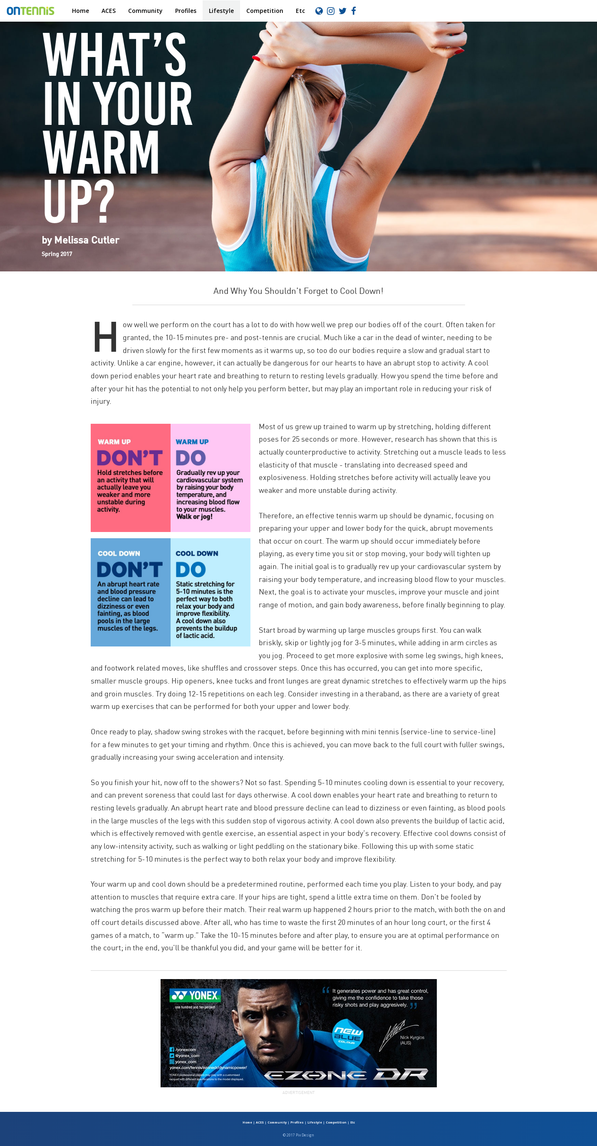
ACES (109, 11)
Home (80, 11)
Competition (264, 11)
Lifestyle (221, 11)
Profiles (185, 11)
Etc (300, 11)
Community (145, 11)
